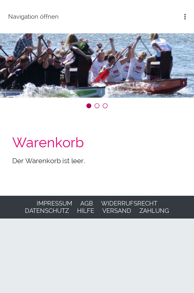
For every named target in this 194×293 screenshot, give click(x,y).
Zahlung (154, 210)
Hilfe (85, 210)
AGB (86, 203)
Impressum (54, 203)
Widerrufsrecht (129, 203)
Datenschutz (47, 210)
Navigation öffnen (33, 16)
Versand (116, 210)
